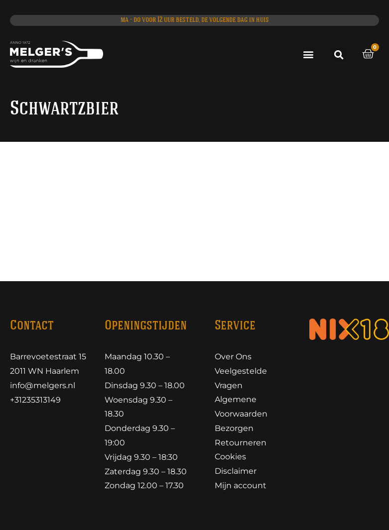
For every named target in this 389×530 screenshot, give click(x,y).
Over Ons (233, 356)
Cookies (230, 457)
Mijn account (240, 485)
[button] (308, 54)
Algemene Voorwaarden (241, 407)
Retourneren (240, 442)
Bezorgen (234, 428)
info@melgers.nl (42, 385)
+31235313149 (35, 400)
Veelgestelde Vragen (241, 378)
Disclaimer (236, 471)
